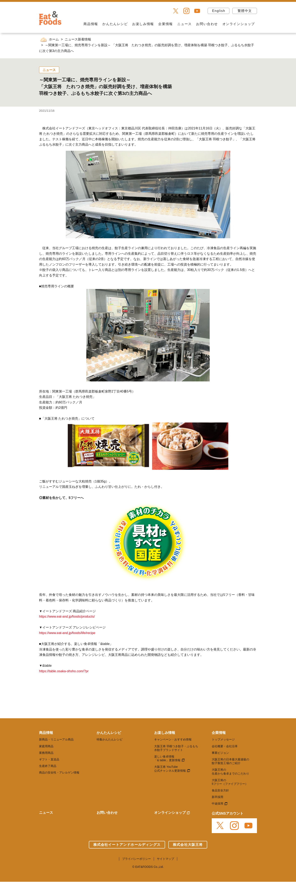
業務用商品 (46, 752)
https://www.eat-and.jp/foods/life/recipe (67, 633)
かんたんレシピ (115, 24)
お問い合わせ (207, 24)
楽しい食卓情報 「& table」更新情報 (167, 758)
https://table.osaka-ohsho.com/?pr (64, 671)
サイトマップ (165, 858)
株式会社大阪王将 (188, 845)
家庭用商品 (46, 746)
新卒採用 (217, 797)
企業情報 (165, 24)
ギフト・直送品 (49, 759)
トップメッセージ (223, 739)
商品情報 (90, 24)
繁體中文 (245, 11)
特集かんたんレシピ (110, 739)
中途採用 (217, 803)
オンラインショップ (238, 24)
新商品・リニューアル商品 (56, 739)
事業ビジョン (220, 752)
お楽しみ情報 (143, 24)
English (218, 11)
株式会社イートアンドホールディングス (127, 845)
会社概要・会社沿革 (225, 746)
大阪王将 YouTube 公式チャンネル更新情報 (170, 768)
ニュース (184, 24)
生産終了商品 (47, 766)
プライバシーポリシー (136, 858)
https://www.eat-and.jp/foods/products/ (67, 616)
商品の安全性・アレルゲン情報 (59, 772)
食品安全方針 (220, 790)
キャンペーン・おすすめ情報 (173, 739)
